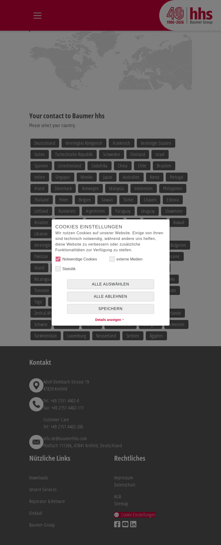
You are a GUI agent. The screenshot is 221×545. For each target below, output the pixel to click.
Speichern (110, 309)
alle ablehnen (110, 296)
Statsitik (65, 268)
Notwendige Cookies (76, 259)
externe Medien (125, 259)
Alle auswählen (110, 284)
